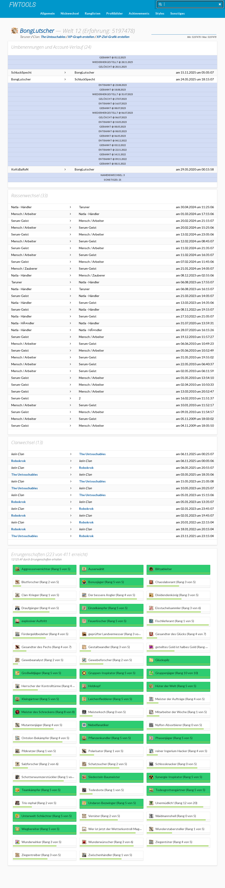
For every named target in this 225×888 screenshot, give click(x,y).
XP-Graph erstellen (81, 37)
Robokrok (18, 461)
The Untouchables (92, 454)
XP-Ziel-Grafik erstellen (112, 37)
